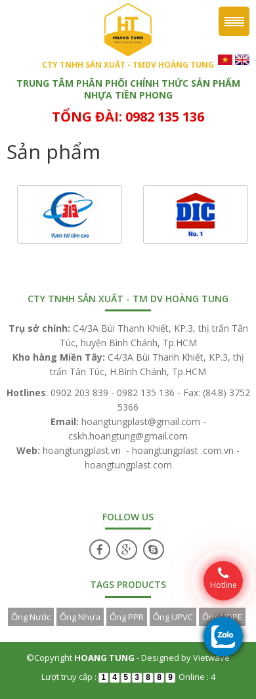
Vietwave (211, 658)
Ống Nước (31, 617)
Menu (234, 21)
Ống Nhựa (80, 617)
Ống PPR (127, 617)
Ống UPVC (173, 617)
